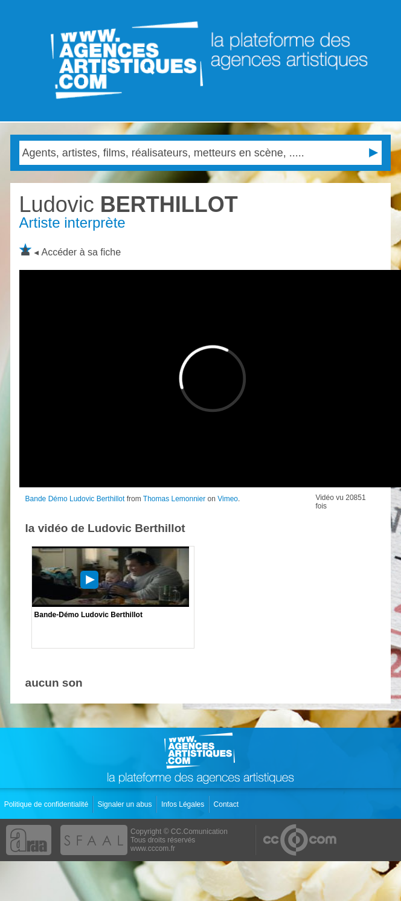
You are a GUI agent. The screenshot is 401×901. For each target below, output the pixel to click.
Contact (227, 804)
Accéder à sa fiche (81, 252)
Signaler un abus (125, 804)
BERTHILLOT (128, 204)
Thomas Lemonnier (174, 499)
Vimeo (227, 499)
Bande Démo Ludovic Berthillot (75, 499)
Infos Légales (184, 804)
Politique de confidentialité (47, 804)
